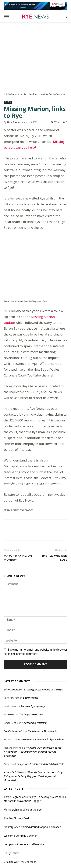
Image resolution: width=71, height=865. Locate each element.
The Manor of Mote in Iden (42, 689)
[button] (6, 17)
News (8, 76)
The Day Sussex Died (31, 673)
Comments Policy (20, 849)
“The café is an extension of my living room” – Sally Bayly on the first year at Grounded (32, 710)
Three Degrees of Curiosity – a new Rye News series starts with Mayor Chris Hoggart (35, 757)
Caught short (30, 656)
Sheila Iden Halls (13, 689)
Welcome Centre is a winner (20, 794)
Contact (53, 853)
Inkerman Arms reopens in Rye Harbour (41, 698)
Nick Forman (14, 96)
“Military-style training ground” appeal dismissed (32, 785)
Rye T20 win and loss (54, 516)
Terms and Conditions (45, 849)
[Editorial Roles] (35, 6)
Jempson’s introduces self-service (24, 802)
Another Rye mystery (32, 664)
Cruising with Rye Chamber (20, 820)
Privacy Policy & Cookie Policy (29, 853)
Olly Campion (12, 648)
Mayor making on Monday (18, 516)
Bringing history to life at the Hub (43, 648)
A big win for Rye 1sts (17, 837)
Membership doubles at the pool (23, 768)
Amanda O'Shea (13, 730)
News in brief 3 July (15, 828)
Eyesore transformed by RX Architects (42, 722)
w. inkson (9, 673)
